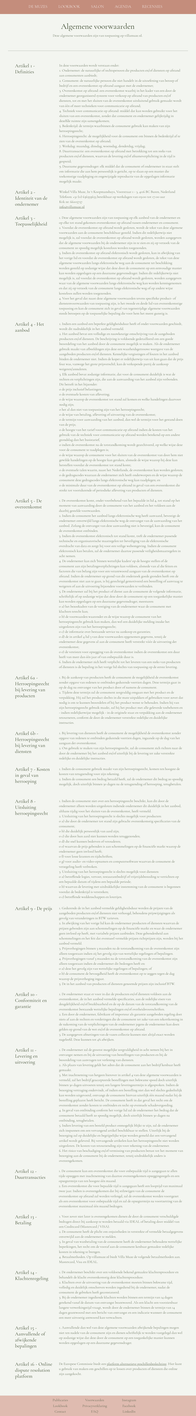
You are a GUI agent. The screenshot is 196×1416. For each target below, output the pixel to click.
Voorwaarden (94, 1400)
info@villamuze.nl (72, 207)
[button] (71, 6)
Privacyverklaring (94, 1406)
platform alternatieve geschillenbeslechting (136, 1364)
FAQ (94, 1411)
